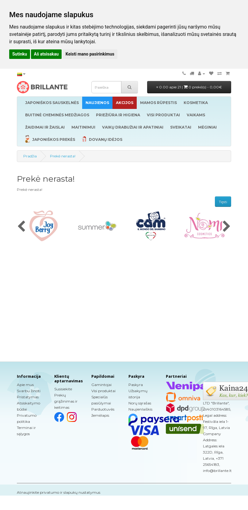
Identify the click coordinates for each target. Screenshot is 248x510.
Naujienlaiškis (140, 409)
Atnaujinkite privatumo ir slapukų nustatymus (58, 492)
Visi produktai (103, 390)
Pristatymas (28, 397)
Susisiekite (63, 389)
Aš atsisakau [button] (46, 54)
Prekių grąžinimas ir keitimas (66, 401)
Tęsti (223, 201)
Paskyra (135, 384)
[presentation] (21, 227)
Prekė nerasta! (62, 156)
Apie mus (25, 384)
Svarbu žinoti (28, 390)
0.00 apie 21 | (189, 87)
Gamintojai (101, 384)
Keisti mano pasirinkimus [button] (90, 54)
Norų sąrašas (139, 403)
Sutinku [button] (19, 54)
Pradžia (30, 156)
